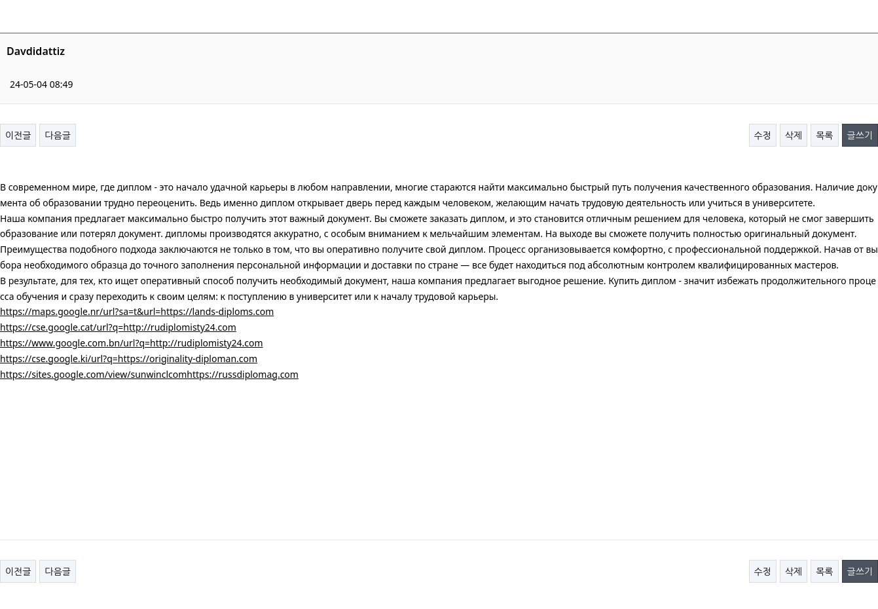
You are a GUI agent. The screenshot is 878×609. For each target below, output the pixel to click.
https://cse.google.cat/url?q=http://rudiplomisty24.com (118, 327)
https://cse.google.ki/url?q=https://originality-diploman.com (128, 358)
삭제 (793, 135)
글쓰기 (860, 135)
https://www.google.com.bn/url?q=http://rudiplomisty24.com (131, 343)
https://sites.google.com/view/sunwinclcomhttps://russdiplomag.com (149, 374)
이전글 (18, 135)
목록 (824, 135)
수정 (762, 135)
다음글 (57, 135)
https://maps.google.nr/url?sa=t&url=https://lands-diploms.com (137, 311)
